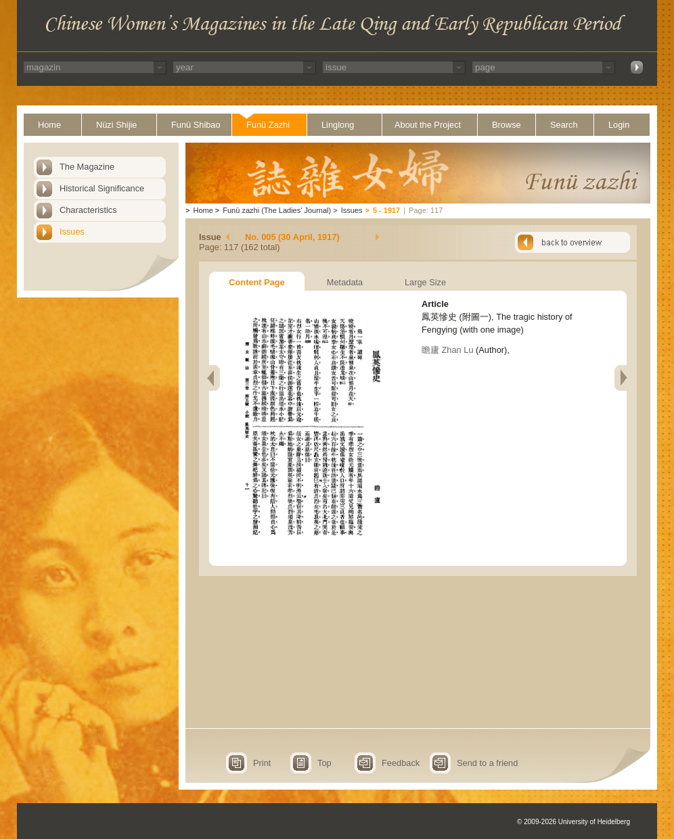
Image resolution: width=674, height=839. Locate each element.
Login (618, 125)
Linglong (337, 125)
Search (564, 125)
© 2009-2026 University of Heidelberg (573, 821)
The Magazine (87, 167)
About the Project (428, 125)
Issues (72, 231)
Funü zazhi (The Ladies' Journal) (277, 210)
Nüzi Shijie (116, 125)
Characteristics (88, 210)
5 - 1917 (386, 210)
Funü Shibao (196, 125)
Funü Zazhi (268, 125)
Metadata (345, 282)
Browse (506, 125)
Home (49, 125)
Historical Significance (102, 188)
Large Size (425, 282)
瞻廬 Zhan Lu (448, 350)
